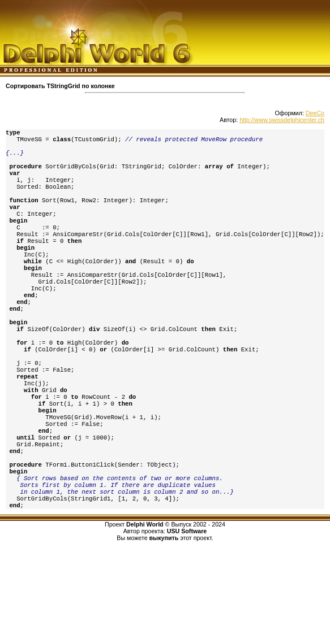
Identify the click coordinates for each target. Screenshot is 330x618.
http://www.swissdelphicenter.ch (281, 119)
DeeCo (315, 113)
